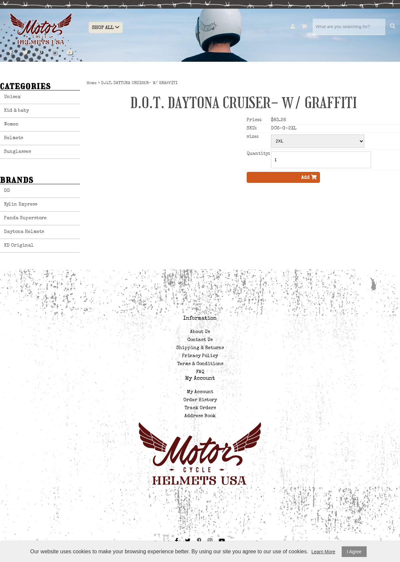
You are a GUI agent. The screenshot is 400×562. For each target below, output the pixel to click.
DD (7, 191)
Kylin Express (20, 204)
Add (309, 177)
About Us (200, 332)
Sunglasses (17, 152)
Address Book (200, 416)
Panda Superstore (25, 218)
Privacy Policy (200, 356)
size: (253, 136)
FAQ (200, 372)
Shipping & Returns (200, 348)
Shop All (105, 27)
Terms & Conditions (200, 364)
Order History (200, 400)
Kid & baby (16, 110)
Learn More (323, 551)
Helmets (13, 138)
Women (11, 124)
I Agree (354, 551)
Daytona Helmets (24, 232)
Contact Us (200, 340)
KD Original (19, 245)
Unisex (12, 97)
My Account (200, 392)
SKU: (252, 128)
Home (92, 83)
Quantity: (258, 154)
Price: (254, 120)
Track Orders (200, 408)
